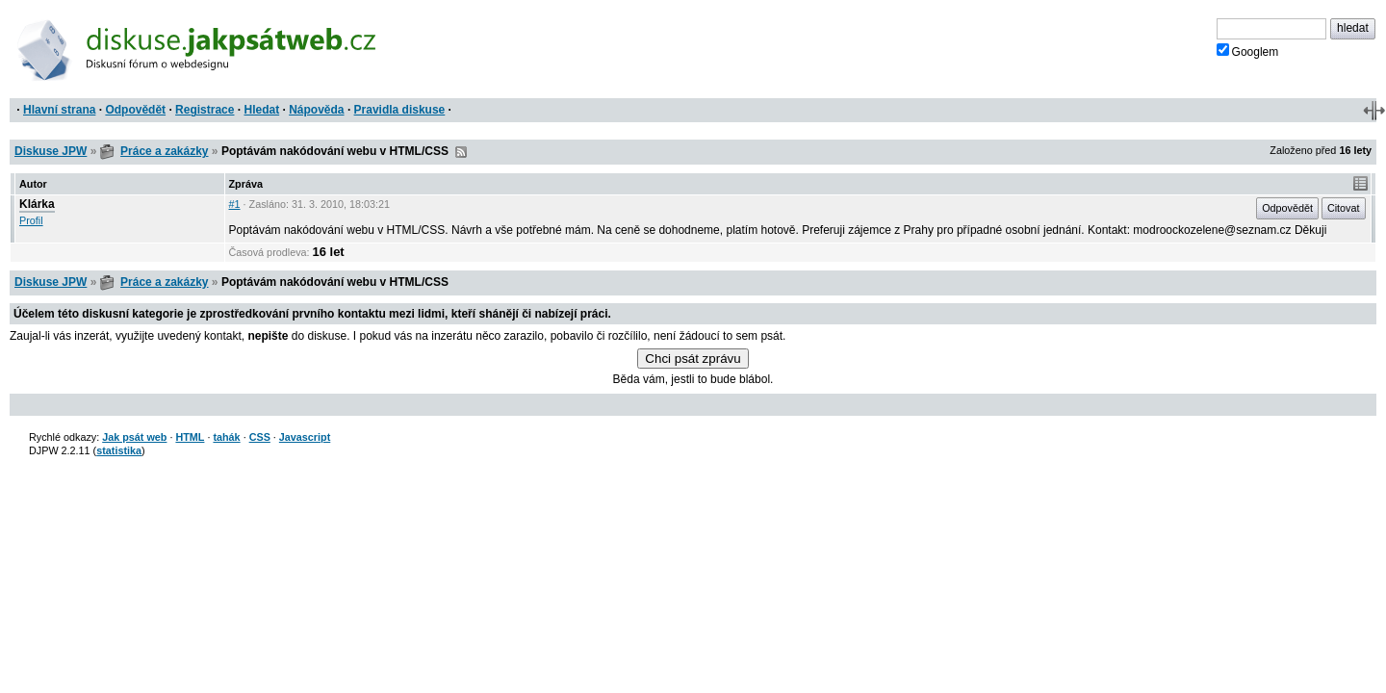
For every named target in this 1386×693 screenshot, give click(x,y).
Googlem (1248, 51)
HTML (189, 437)
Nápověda (316, 109)
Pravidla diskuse (400, 109)
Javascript (304, 437)
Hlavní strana (59, 109)
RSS (461, 152)
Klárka (37, 204)
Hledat (261, 109)
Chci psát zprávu (692, 358)
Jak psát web (134, 437)
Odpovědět (135, 109)
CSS (259, 437)
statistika (118, 450)
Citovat (1343, 208)
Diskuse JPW (50, 151)
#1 (235, 204)
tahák (226, 437)
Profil (31, 220)
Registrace (204, 109)
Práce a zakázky (164, 151)
